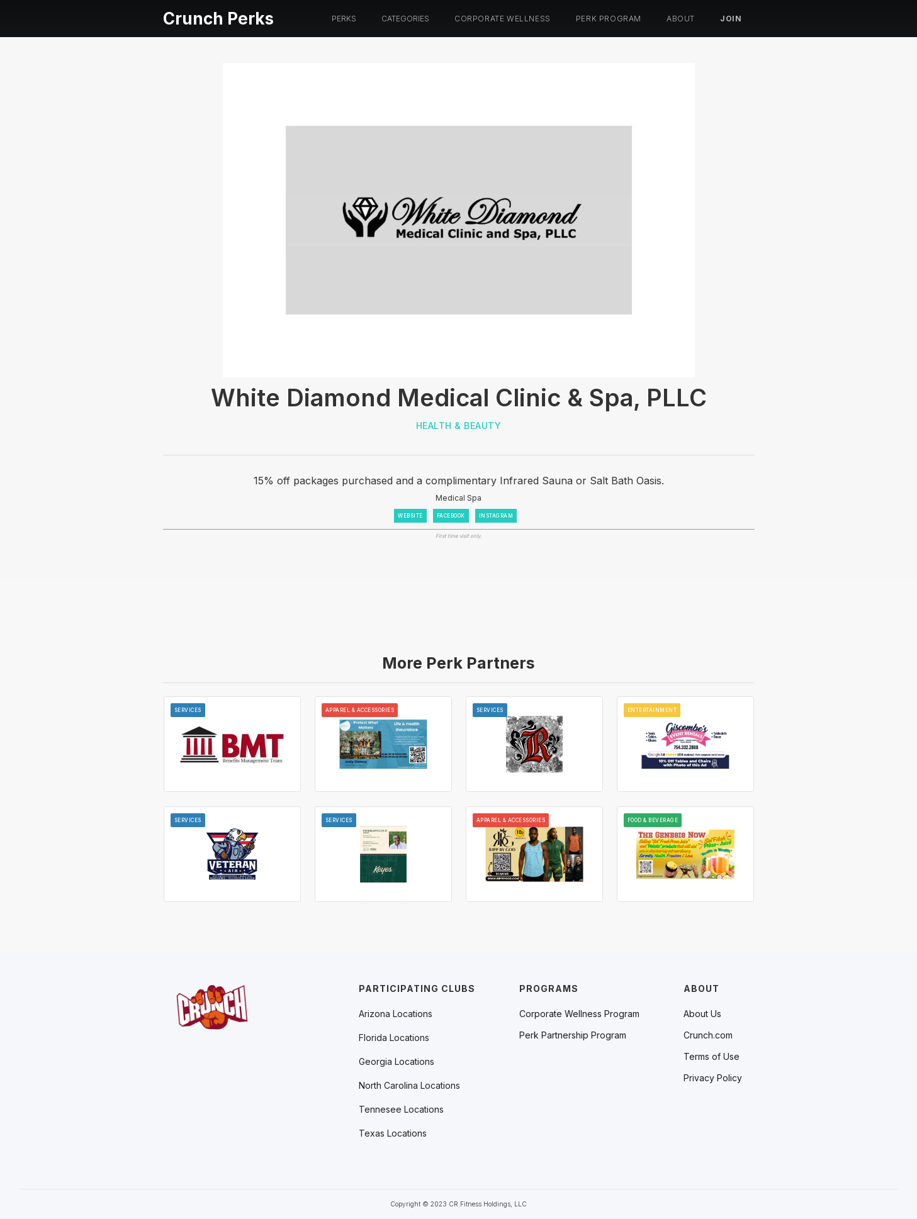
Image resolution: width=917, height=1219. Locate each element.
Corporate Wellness (502, 18)
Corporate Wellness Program (579, 1014)
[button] (344, 18)
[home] (218, 16)
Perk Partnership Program (572, 1035)
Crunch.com (708, 1035)
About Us (702, 1014)
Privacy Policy (713, 1078)
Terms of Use (712, 1057)
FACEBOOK (451, 516)
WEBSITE (410, 516)
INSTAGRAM (496, 516)
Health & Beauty (459, 425)
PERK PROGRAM (608, 18)
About (681, 18)
